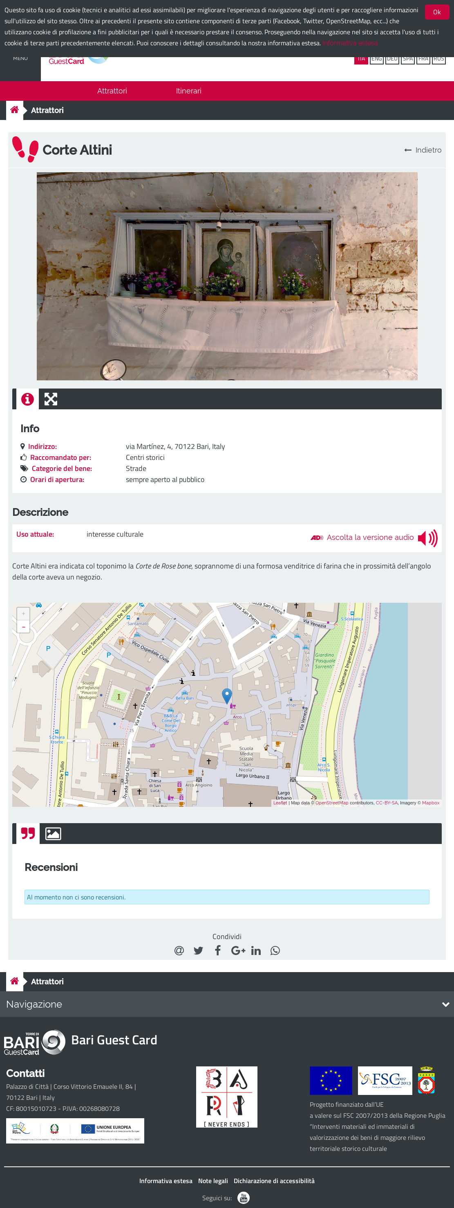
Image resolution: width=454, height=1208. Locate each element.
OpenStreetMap (332, 803)
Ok (437, 12)
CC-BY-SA (387, 803)
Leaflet (280, 803)
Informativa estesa (350, 43)
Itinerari (188, 91)
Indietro (423, 150)
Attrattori (112, 91)
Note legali (213, 1181)
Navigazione (34, 1004)
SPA (408, 58)
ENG (376, 58)
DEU (392, 58)
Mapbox (431, 803)
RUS (439, 58)
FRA (423, 58)
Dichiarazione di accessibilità (274, 1181)
